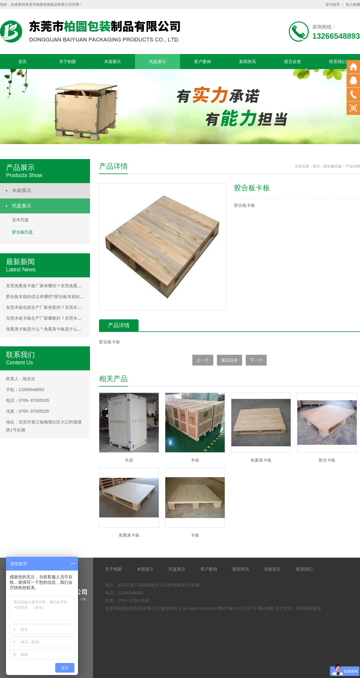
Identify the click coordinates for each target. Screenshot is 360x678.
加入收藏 (353, 4)
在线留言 (272, 569)
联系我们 (337, 61)
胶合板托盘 (22, 232)
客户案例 (202, 61)
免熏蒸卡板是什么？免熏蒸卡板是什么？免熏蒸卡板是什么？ (62, 329)
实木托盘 (20, 219)
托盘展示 (157, 61)
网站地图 (265, 608)
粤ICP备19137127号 (237, 608)
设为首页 (333, 4)
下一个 (256, 360)
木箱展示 (112, 61)
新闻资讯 (247, 61)
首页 (22, 61)
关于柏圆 (67, 61)
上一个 (202, 360)
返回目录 (229, 360)
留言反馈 (292, 61)
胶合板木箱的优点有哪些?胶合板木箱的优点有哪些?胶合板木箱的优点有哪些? (79, 296)
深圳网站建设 (308, 608)
